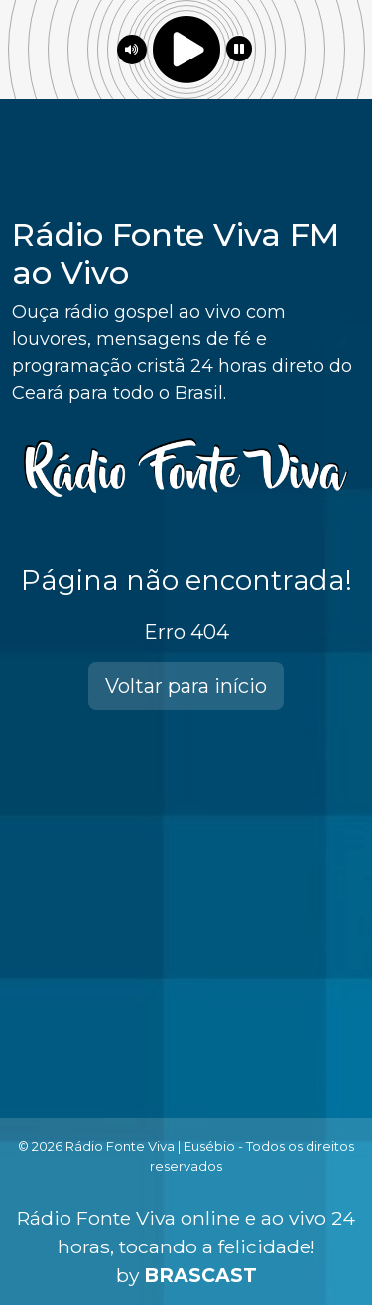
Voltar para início (186, 686)
